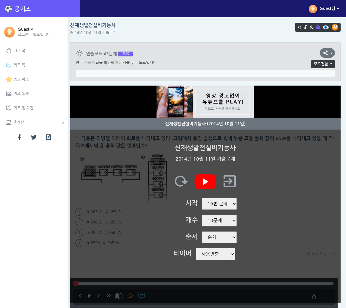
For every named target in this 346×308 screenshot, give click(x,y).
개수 (193, 220)
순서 (193, 236)
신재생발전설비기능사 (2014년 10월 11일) (207, 124)
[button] (35, 31)
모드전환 (321, 64)
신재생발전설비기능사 (96, 25)
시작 (193, 203)
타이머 (184, 253)
